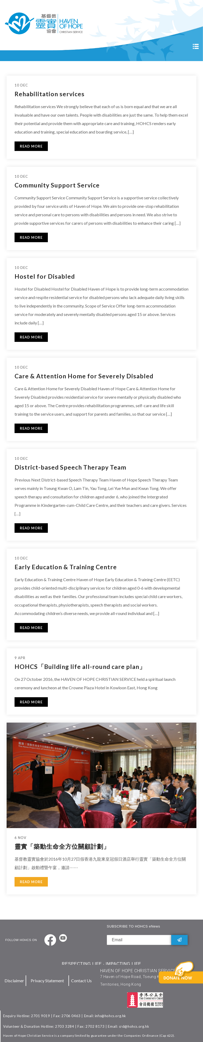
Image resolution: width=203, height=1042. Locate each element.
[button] (183, 980)
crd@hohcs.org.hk (134, 1026)
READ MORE (31, 146)
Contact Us (81, 980)
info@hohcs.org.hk (110, 1016)
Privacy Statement (47, 980)
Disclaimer (14, 980)
